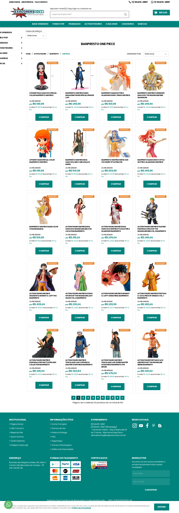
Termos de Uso (59, 428)
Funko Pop (58, 24)
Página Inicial (17, 424)
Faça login (72, 9)
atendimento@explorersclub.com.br (108, 435)
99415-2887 (140, 2)
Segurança (57, 441)
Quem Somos (14, 2)
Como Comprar (59, 424)
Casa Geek (112, 24)
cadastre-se (85, 9)
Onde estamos (18, 441)
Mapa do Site (17, 433)
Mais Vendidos (40, 24)
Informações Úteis (61, 420)
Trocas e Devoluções (62, 445)
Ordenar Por (134, 54)
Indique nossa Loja (19, 445)
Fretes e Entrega (59, 433)
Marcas (142, 24)
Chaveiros (128, 24)
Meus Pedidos (27, 2)
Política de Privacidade (62, 449)
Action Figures (93, 24)
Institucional (17, 420)
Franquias (75, 24)
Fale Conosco (41, 2)
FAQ (53, 437)
